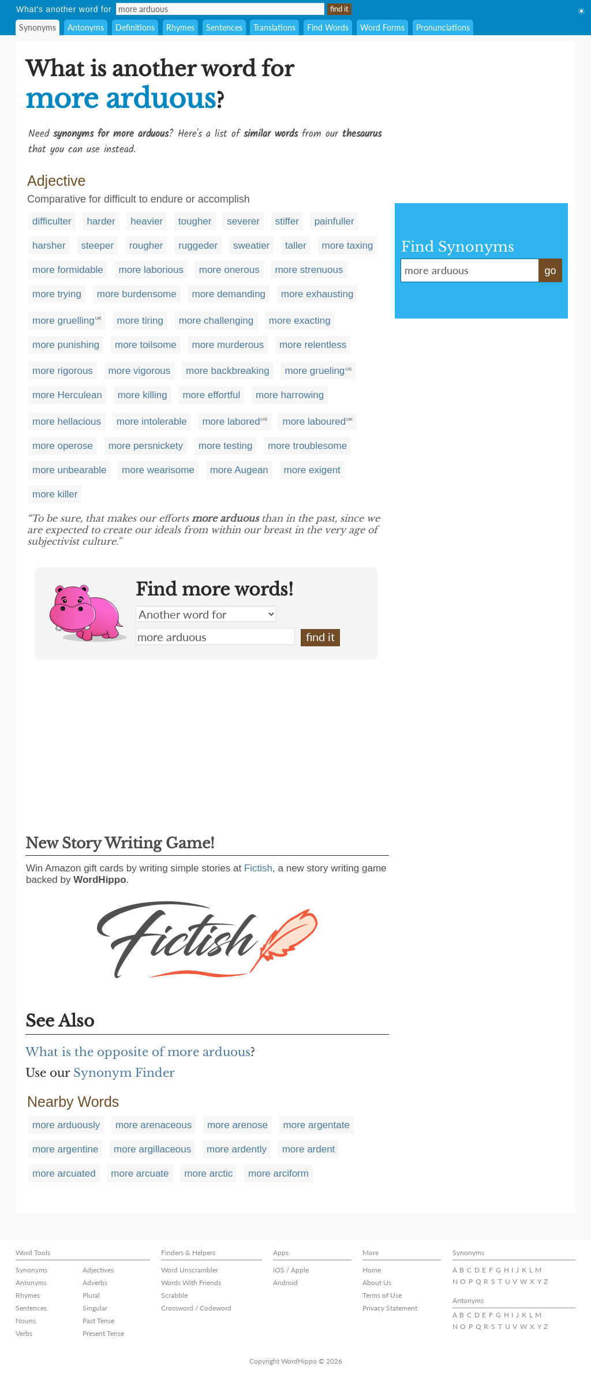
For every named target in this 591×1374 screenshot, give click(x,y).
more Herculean (67, 395)
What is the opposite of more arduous (137, 1052)
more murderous (228, 344)
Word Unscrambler (189, 1270)
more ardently (237, 1149)
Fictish (258, 868)
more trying (56, 294)
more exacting (300, 320)
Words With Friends (191, 1282)
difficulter (52, 221)
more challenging (216, 320)
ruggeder (198, 245)
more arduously (66, 1125)
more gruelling (63, 320)
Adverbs (95, 1282)
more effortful (211, 395)
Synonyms (37, 27)
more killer (54, 494)
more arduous (215, 636)
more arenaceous (153, 1125)
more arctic (208, 1173)
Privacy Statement (389, 1308)
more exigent (312, 470)
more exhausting (317, 294)
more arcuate (140, 1173)
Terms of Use (382, 1295)
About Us (376, 1282)
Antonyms (86, 27)
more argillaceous (152, 1149)
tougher (195, 221)
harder (101, 221)
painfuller (334, 221)
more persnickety (146, 445)
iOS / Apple (291, 1270)
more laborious (151, 269)
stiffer (287, 221)
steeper (97, 245)
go (550, 270)
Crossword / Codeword (196, 1308)
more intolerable (152, 421)
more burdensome (137, 294)
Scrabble (174, 1295)
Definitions (135, 27)
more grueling (315, 370)
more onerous (229, 269)
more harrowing (290, 395)
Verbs (24, 1333)
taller (295, 245)
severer (243, 221)
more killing (142, 395)
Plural (91, 1295)
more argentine (65, 1149)
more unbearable (69, 470)
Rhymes (180, 27)
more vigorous (140, 370)
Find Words (328, 27)
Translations (274, 27)
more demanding (228, 294)
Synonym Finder (124, 1073)
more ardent (308, 1149)
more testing (226, 445)
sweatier (251, 245)
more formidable (67, 269)
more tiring (140, 320)
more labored (231, 421)
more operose (62, 445)
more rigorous (62, 370)
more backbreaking (228, 370)
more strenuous (309, 269)
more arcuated (64, 1173)
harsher (49, 245)
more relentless (312, 344)
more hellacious (66, 421)
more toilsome (146, 344)
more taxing (347, 245)
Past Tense (98, 1320)
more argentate (316, 1125)
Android (285, 1282)
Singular (95, 1308)
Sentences (224, 27)
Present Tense (103, 1333)
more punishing (65, 344)
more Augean (239, 470)
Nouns (26, 1320)
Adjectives (98, 1270)
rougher (146, 245)
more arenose (237, 1125)
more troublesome (307, 445)
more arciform (278, 1173)
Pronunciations (443, 27)
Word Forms (382, 27)
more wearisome (158, 470)
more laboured (314, 421)
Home (371, 1270)
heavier (146, 221)
